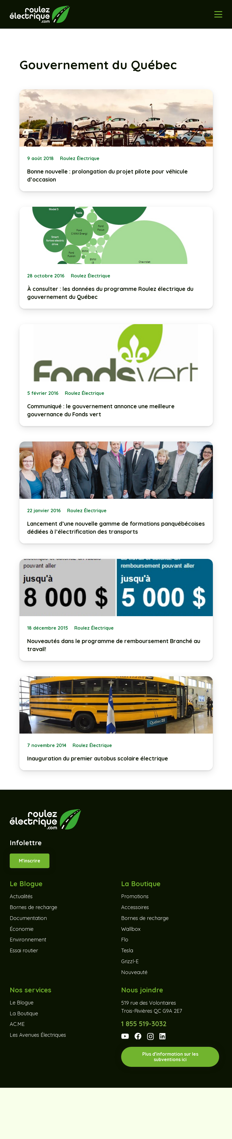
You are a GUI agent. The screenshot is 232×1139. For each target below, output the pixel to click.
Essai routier (24, 950)
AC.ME (17, 1024)
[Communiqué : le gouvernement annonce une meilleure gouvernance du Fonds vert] (116, 375)
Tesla (127, 950)
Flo (124, 939)
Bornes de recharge (33, 907)
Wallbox (131, 929)
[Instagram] (150, 1037)
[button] (218, 14)
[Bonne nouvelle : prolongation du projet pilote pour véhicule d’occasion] (116, 140)
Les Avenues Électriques (38, 1035)
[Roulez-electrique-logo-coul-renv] (40, 14)
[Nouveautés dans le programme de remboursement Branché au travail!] (116, 610)
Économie (21, 929)
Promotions (135, 896)
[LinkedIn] (162, 1036)
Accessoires (135, 907)
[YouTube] (125, 1036)
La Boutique (24, 1013)
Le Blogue (21, 1002)
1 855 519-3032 (144, 1024)
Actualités (21, 896)
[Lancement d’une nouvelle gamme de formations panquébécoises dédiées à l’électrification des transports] (116, 492)
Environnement (28, 939)
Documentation (28, 918)
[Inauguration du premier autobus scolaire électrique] (116, 723)
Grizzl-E (130, 961)
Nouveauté (134, 972)
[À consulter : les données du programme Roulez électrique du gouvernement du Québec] (116, 258)
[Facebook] (138, 1036)
